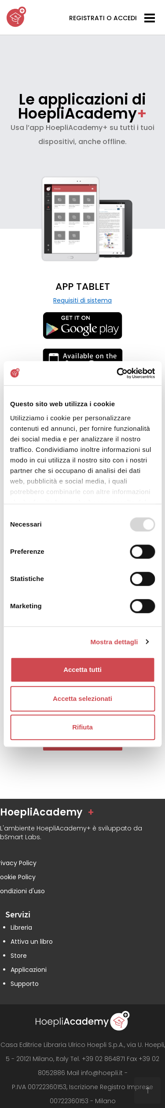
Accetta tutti (82, 669)
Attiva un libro (32, 941)
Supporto (25, 983)
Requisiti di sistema (82, 300)
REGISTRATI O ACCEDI (103, 18)
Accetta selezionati (82, 698)
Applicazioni (29, 969)
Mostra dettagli (114, 642)
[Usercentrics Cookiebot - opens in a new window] (117, 373)
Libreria (21, 927)
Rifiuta (82, 727)
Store (19, 955)
